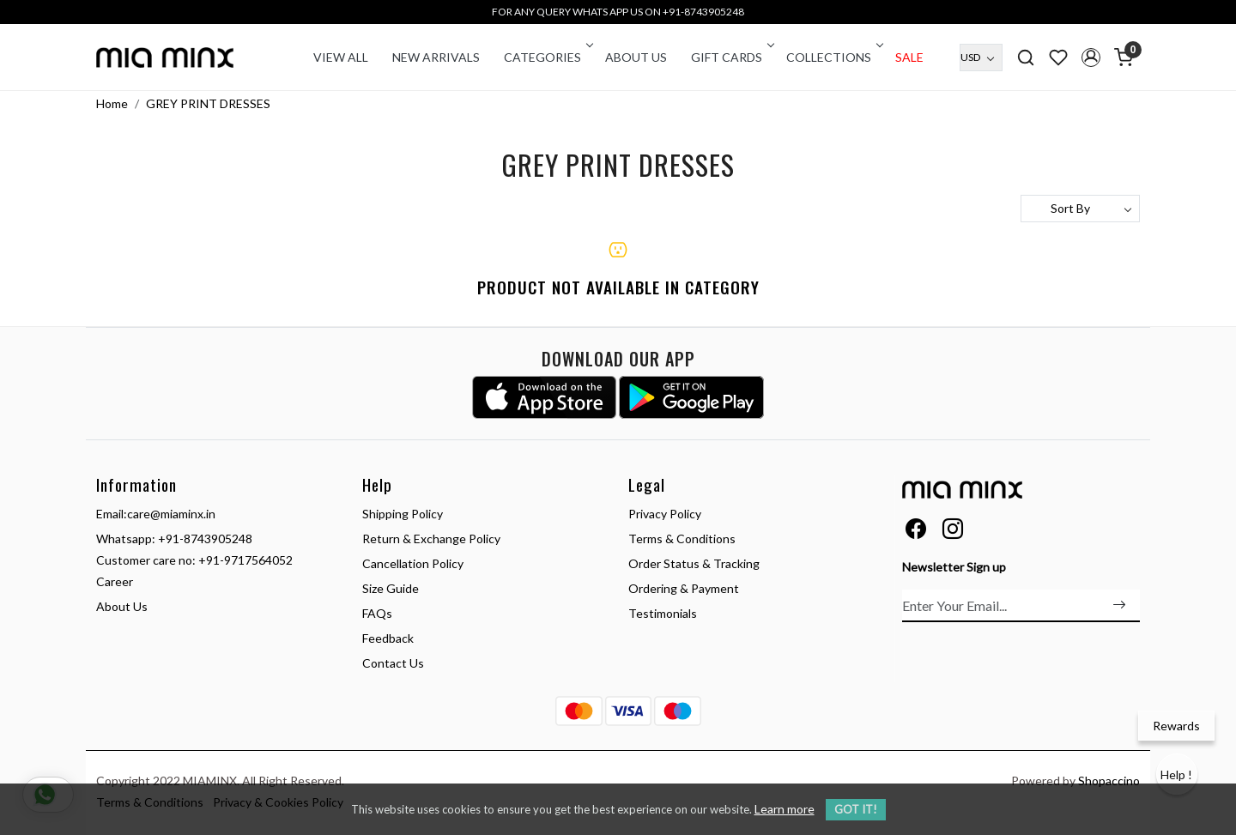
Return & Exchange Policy (431, 538)
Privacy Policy (664, 513)
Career (114, 581)
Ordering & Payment (683, 588)
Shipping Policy (402, 513)
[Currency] (981, 57)
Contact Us (393, 663)
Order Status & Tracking (694, 563)
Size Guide (390, 588)
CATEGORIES (547, 57)
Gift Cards (731, 57)
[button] (1091, 57)
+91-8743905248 (205, 538)
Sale (909, 57)
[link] (1025, 57)
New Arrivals (436, 57)
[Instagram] (952, 531)
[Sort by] (1080, 208)
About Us (636, 57)
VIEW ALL (340, 57)
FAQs (377, 613)
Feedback (388, 638)
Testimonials (662, 613)
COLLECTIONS (833, 57)
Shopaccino (1109, 780)
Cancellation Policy (413, 563)
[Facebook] (916, 531)
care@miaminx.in (171, 513)
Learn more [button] (784, 809)
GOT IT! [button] (855, 809)
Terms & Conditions (682, 538)
